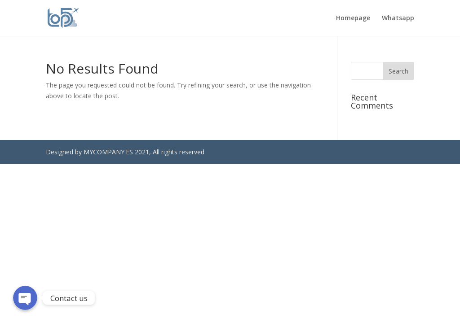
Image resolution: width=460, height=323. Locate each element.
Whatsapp (398, 18)
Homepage (353, 18)
